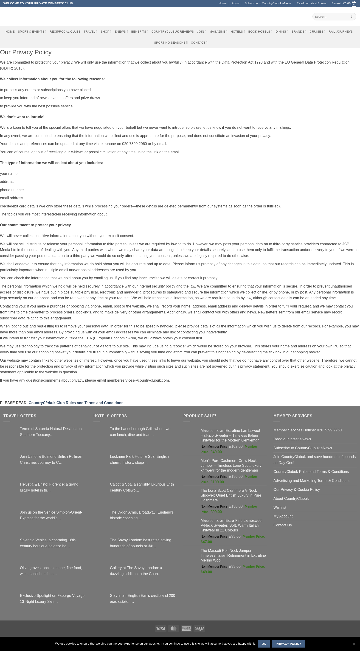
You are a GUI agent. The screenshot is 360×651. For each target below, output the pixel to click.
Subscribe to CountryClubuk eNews (268, 3)
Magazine (218, 31)
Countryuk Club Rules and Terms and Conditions (76, 403)
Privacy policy (288, 643)
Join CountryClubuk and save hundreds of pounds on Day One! (314, 460)
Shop (106, 31)
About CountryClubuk (291, 498)
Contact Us (282, 525)
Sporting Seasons (171, 42)
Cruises (317, 31)
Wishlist (279, 507)
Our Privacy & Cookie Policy (296, 489)
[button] (344, 3)
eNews (121, 31)
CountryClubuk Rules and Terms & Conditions (311, 471)
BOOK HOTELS (260, 31)
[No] (354, 645)
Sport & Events (32, 31)
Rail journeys (341, 31)
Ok (264, 643)
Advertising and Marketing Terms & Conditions (311, 480)
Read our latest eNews (292, 439)
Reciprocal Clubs (65, 31)
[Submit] (352, 16)
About (235, 3)
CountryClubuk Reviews (173, 31)
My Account (283, 516)
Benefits (139, 31)
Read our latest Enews (311, 3)
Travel (91, 31)
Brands (299, 31)
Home (222, 3)
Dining (282, 31)
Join (201, 31)
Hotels (238, 31)
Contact (199, 42)
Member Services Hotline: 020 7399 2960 (307, 430)
